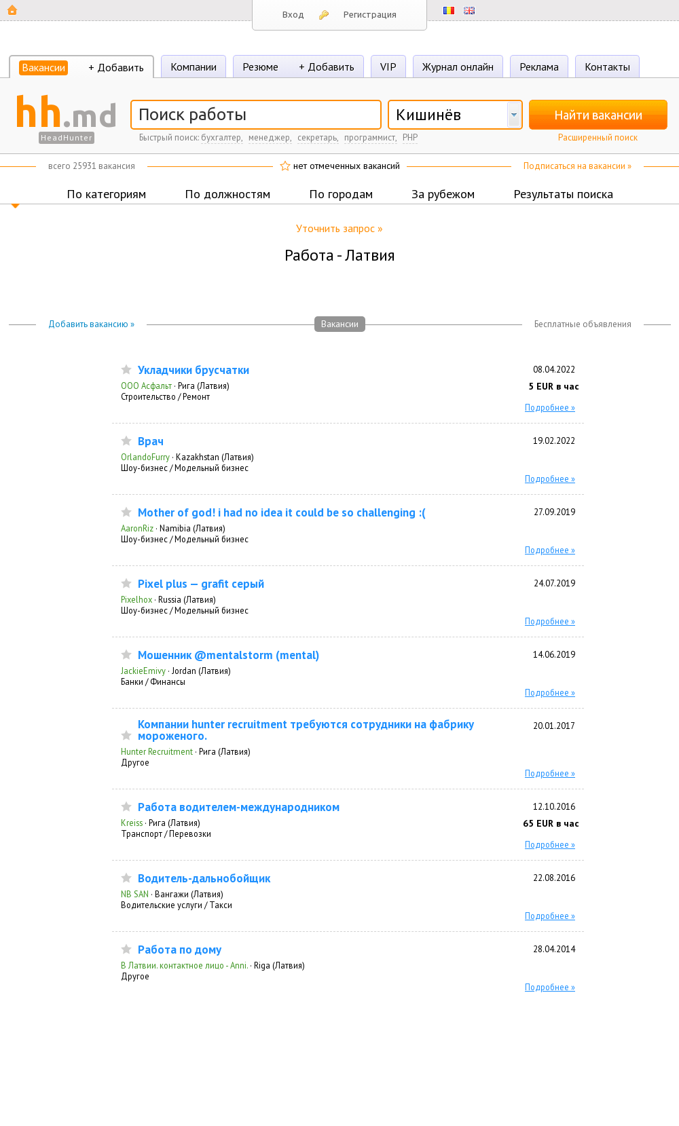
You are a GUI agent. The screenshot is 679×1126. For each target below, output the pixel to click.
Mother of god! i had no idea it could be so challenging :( (282, 513)
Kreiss (132, 822)
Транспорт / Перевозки (166, 833)
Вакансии (43, 67)
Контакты (607, 66)
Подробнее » (550, 407)
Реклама (539, 66)
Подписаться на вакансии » (577, 166)
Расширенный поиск (598, 137)
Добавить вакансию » (91, 324)
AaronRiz (137, 528)
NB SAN (135, 893)
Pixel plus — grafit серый (201, 584)
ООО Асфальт (146, 385)
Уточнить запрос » (339, 228)
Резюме (260, 66)
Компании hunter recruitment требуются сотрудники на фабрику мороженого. (306, 730)
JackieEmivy (143, 670)
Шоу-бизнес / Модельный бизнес (185, 467)
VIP (388, 66)
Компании (193, 66)
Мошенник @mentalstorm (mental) (228, 655)
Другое (135, 762)
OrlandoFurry (145, 456)
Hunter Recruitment (157, 751)
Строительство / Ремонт (165, 396)
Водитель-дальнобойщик (204, 878)
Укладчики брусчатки (193, 370)
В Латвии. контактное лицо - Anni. (184, 965)
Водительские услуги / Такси (176, 904)
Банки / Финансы (153, 681)
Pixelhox (136, 599)
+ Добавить (116, 67)
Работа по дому (179, 950)
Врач (151, 441)
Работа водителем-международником (239, 807)
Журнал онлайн (458, 66)
